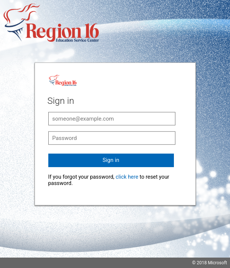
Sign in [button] (111, 160)
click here (127, 177)
